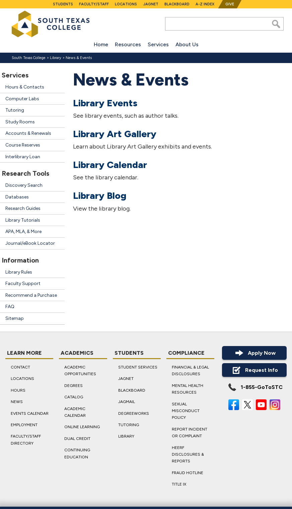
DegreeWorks (133, 413)
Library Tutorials (22, 220)
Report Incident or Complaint (189, 432)
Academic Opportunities (80, 370)
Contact (20, 367)
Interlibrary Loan (22, 157)
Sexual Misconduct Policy (186, 410)
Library (55, 58)
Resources (128, 44)
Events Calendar (30, 413)
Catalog (73, 397)
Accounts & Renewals (28, 133)
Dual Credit (77, 438)
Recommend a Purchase (31, 295)
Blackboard (177, 4)
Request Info (254, 370)
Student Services (137, 367)
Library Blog (99, 195)
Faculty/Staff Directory (26, 439)
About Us (187, 44)
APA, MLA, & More (23, 231)
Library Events (105, 102)
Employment (24, 424)
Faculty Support (23, 283)
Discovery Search (24, 185)
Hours (18, 390)
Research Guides (23, 208)
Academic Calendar (75, 411)
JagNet (150, 4)
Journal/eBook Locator (30, 243)
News (17, 401)
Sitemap (14, 318)
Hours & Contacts (24, 87)
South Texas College (29, 58)
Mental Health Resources (187, 388)
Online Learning (82, 427)
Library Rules (18, 272)
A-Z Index (205, 4)
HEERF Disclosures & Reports (188, 454)
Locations (126, 4)
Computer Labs (22, 99)
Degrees (73, 385)
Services (158, 44)
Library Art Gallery (114, 133)
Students (63, 4)
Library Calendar (110, 164)
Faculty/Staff (94, 4)
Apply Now (254, 353)
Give (229, 4)
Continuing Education (77, 453)
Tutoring (14, 110)
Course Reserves (22, 145)
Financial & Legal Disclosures (190, 370)
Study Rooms (20, 122)
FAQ (9, 306)
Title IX (179, 484)
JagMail (126, 401)
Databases (17, 197)
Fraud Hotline (187, 472)
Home (101, 44)
